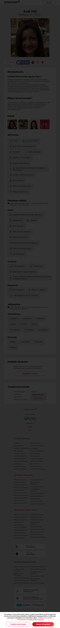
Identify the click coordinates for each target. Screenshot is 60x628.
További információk (45, 618)
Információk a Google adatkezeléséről (30, 619)
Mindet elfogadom (43, 624)
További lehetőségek (18, 624)
